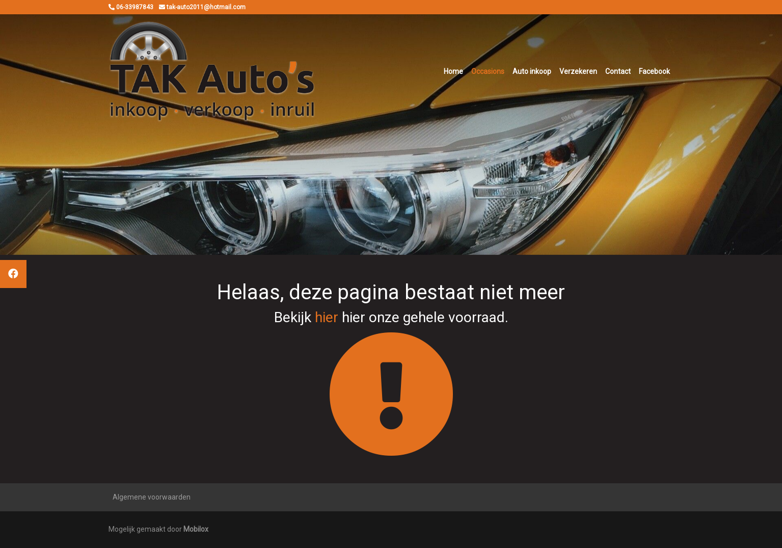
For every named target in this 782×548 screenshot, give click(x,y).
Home (453, 71)
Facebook (654, 71)
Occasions (487, 71)
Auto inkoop (532, 71)
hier (326, 317)
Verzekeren (578, 71)
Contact (618, 71)
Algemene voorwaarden (152, 497)
